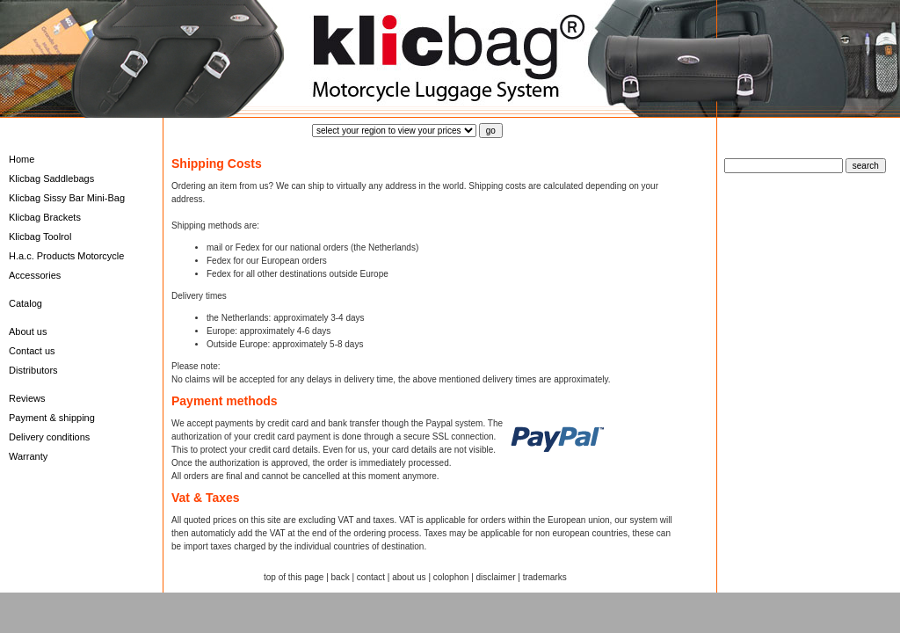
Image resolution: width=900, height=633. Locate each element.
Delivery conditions (49, 437)
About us (28, 331)
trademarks (545, 577)
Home (21, 159)
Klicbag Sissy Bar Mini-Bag (67, 198)
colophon (451, 577)
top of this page (293, 577)
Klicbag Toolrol (40, 236)
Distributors (33, 370)
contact (371, 577)
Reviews (27, 398)
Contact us (32, 351)
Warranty (28, 456)
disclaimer (496, 577)
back (340, 577)
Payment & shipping (52, 417)
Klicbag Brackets (45, 217)
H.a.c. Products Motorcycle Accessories (66, 265)
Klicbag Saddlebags (51, 178)
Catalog (25, 303)
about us (408, 577)
